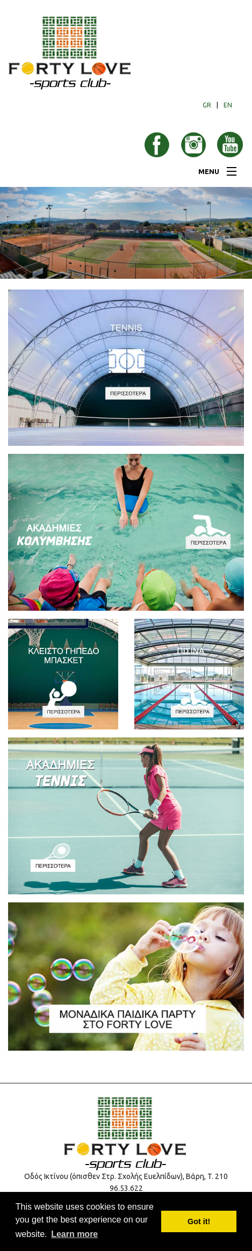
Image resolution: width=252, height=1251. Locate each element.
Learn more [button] (74, 1234)
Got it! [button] (199, 1221)
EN (228, 105)
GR (207, 105)
